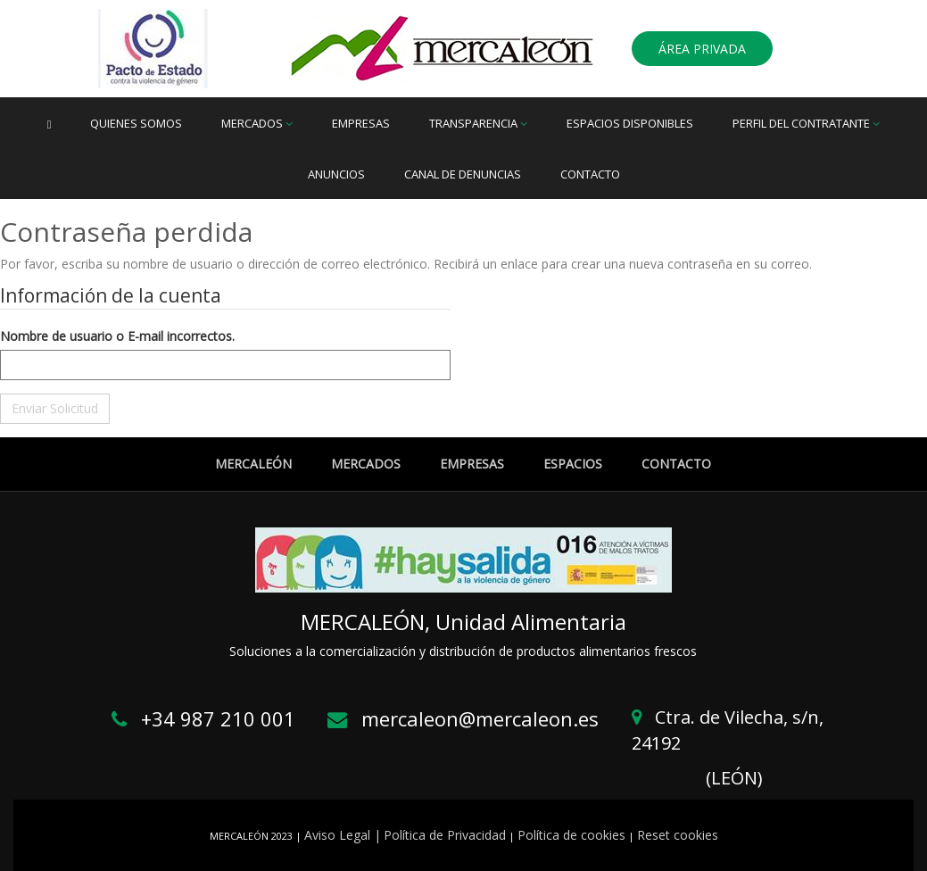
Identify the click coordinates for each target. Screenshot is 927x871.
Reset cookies (677, 834)
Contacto (590, 174)
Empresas (361, 123)
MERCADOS (366, 463)
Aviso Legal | (342, 834)
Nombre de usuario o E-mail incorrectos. (117, 336)
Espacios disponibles (630, 123)
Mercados (257, 123)
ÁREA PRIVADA (702, 48)
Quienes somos (136, 123)
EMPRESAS (472, 463)
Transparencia (478, 123)
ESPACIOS (572, 463)
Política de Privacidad (445, 834)
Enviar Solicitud (55, 408)
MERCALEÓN (253, 463)
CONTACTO (676, 463)
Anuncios (336, 174)
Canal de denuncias (462, 174)
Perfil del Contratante (806, 123)
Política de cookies (571, 834)
